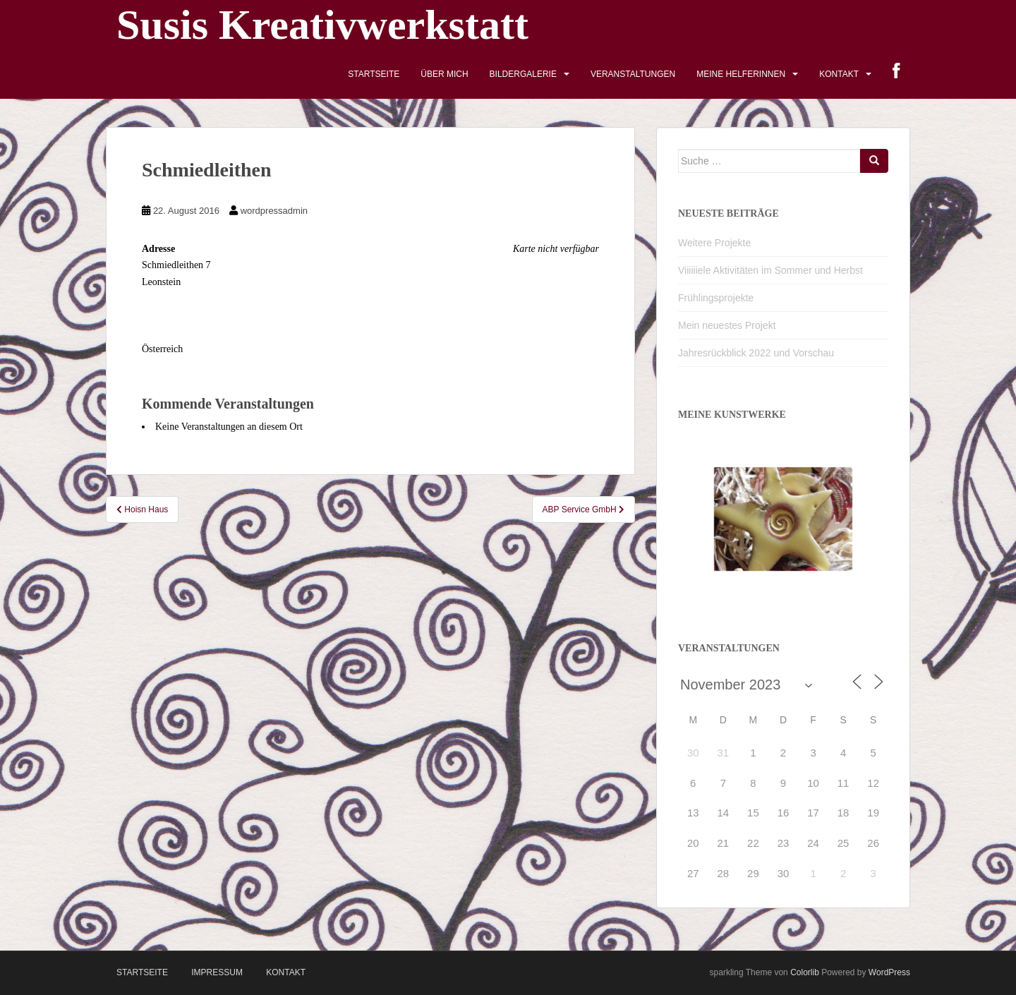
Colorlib (804, 972)
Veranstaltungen (633, 74)
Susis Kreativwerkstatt (322, 24)
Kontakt (839, 74)
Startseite (373, 74)
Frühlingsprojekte (716, 297)
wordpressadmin (274, 210)
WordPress (889, 972)
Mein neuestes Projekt (727, 325)
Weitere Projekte (714, 242)
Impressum (217, 972)
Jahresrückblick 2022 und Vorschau (756, 352)
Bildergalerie (523, 74)
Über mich (444, 74)
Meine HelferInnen (740, 74)
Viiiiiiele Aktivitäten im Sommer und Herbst (770, 270)
